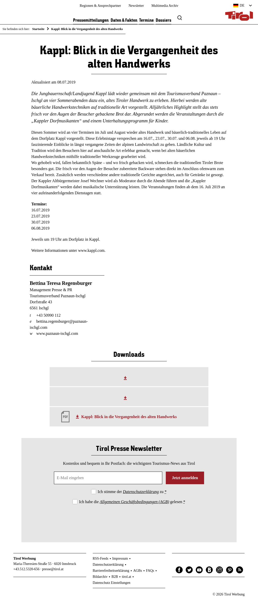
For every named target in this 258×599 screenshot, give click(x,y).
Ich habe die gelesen (132, 502)
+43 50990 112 (48, 315)
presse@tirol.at (52, 569)
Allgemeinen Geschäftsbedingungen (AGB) (134, 502)
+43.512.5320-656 (26, 569)
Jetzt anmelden (185, 478)
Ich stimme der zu (132, 491)
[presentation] (129, 519)
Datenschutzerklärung (141, 491)
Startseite (38, 29)
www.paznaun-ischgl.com (57, 333)
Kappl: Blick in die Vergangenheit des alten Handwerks (129, 417)
